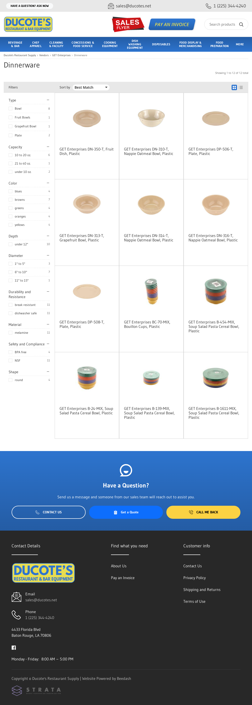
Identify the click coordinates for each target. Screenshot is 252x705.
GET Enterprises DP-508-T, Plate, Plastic (82, 324)
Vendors (44, 55)
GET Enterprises (61, 55)
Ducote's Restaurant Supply (20, 55)
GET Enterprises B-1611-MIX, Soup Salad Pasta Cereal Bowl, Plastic (214, 413)
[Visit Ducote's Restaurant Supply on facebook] (14, 647)
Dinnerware (80, 55)
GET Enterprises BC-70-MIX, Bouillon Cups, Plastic (147, 324)
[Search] (226, 24)
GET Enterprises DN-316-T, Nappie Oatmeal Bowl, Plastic (213, 237)
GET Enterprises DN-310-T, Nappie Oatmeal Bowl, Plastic (148, 151)
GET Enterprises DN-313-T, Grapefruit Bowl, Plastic (82, 237)
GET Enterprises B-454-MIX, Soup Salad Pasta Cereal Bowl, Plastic (214, 326)
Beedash (124, 678)
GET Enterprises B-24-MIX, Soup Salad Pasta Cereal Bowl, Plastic (86, 410)
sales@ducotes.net (41, 599)
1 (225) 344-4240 (39, 617)
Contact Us (48, 512)
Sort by (65, 87)
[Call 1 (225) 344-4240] (226, 6)
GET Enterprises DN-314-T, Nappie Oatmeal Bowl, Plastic (148, 237)
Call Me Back (203, 512)
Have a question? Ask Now (30, 6)
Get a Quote (126, 512)
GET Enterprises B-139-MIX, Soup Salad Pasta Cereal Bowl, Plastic (149, 413)
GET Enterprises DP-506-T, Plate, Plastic (211, 151)
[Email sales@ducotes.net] (129, 6)
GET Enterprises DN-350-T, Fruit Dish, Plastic (87, 151)
